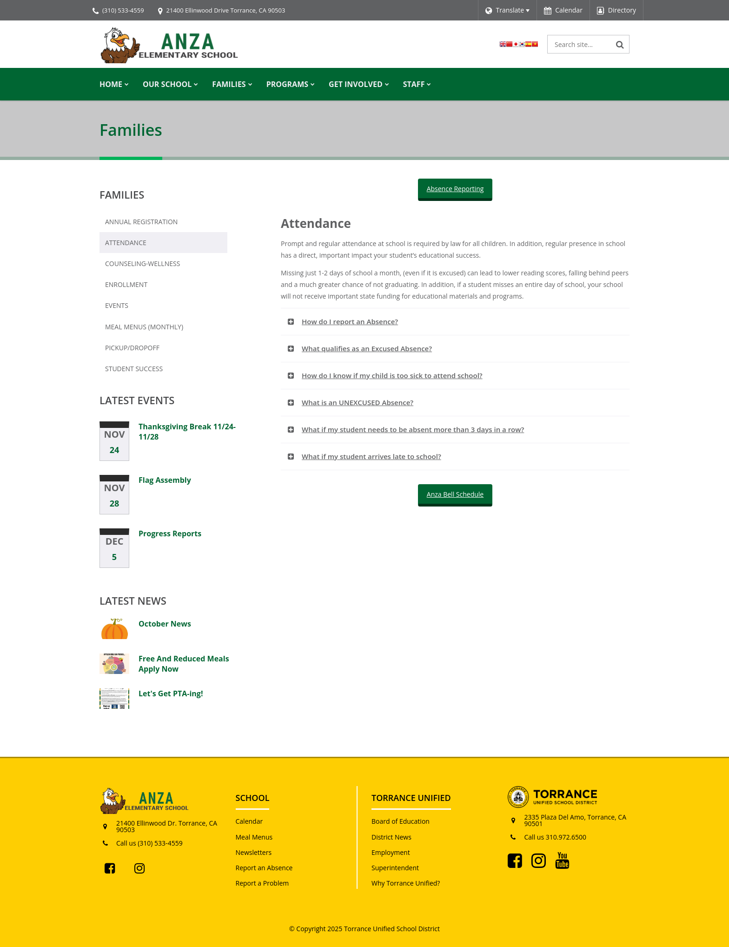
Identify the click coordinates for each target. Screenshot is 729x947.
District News (391, 837)
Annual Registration (141, 221)
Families (121, 194)
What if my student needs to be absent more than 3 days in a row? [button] (413, 429)
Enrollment (141, 286)
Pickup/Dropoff (132, 347)
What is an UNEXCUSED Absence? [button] (357, 402)
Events (116, 305)
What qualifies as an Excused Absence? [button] (367, 348)
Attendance (125, 242)
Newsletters (254, 852)
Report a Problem (262, 883)
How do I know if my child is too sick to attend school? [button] (392, 375)
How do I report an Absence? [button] (350, 321)
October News (165, 624)
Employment (390, 852)
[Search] (620, 44)
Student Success (134, 368)
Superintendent (395, 867)
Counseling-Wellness (142, 263)
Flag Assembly (165, 480)
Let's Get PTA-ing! (171, 693)
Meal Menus (254, 837)
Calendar (249, 821)
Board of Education (400, 821)
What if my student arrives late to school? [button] (371, 456)
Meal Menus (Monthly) (159, 328)
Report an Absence (264, 867)
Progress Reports (170, 533)
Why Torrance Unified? (405, 883)
